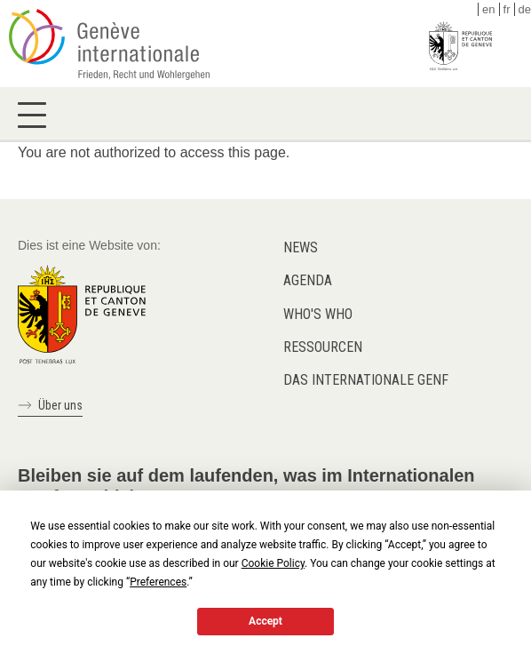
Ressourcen (322, 347)
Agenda (307, 280)
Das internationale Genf (365, 379)
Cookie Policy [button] (273, 563)
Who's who (318, 314)
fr (507, 9)
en (488, 9)
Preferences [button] (158, 582)
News (300, 247)
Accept (265, 621)
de (525, 9)
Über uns (60, 405)
